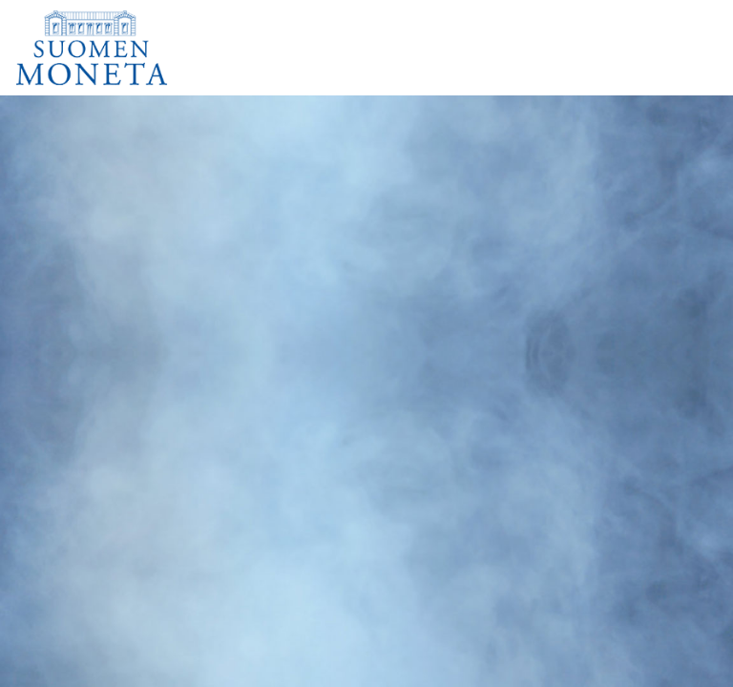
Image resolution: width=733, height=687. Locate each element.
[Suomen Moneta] (105, 48)
